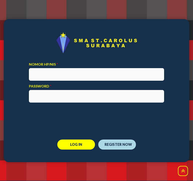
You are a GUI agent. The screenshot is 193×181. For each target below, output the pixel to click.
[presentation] (96, 118)
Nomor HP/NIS (43, 64)
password (40, 86)
